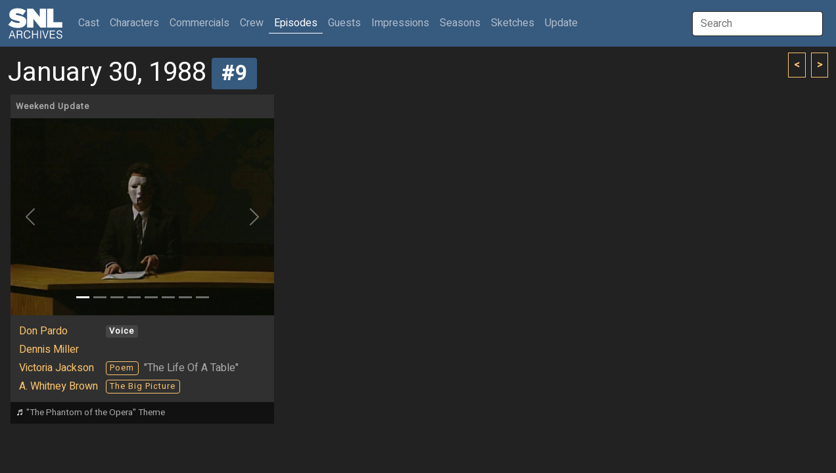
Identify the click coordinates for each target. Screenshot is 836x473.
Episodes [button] (295, 23)
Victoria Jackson (56, 368)
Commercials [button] (199, 23)
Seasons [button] (460, 23)
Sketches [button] (512, 23)
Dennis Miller (49, 349)
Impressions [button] (400, 23)
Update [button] (561, 23)
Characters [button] (134, 23)
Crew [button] (252, 23)
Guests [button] (344, 23)
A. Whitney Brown (58, 386)
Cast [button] (91, 22)
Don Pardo (43, 331)
